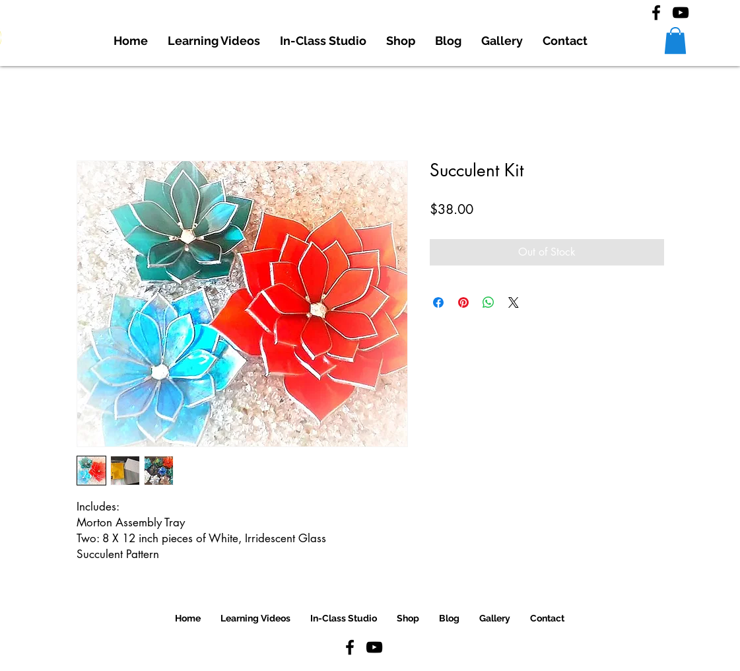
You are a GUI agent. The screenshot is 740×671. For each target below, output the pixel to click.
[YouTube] (680, 12)
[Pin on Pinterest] (463, 302)
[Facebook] (656, 12)
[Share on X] (513, 302)
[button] (675, 40)
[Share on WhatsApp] (488, 302)
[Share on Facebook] (438, 302)
